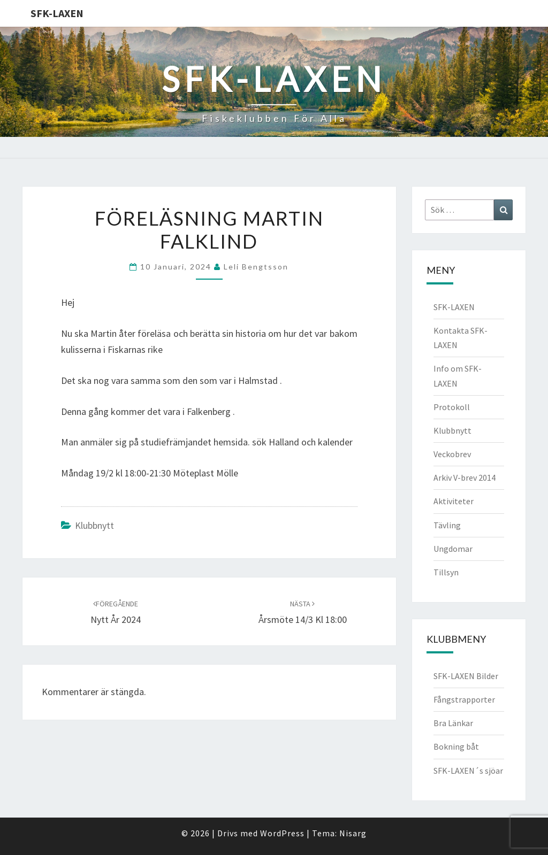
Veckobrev (452, 454)
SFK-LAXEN (57, 13)
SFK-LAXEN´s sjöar (468, 770)
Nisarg (353, 833)
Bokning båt (456, 746)
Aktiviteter (453, 501)
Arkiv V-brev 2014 (464, 477)
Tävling (447, 525)
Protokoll (451, 407)
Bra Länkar (453, 723)
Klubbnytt (94, 525)
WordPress (282, 833)
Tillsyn (446, 572)
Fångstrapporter (464, 699)
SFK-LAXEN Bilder (465, 676)
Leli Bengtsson (256, 266)
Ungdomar (453, 548)
